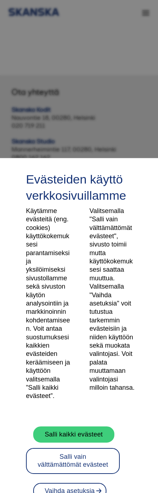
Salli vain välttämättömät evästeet (73, 465)
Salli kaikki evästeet (74, 439)
